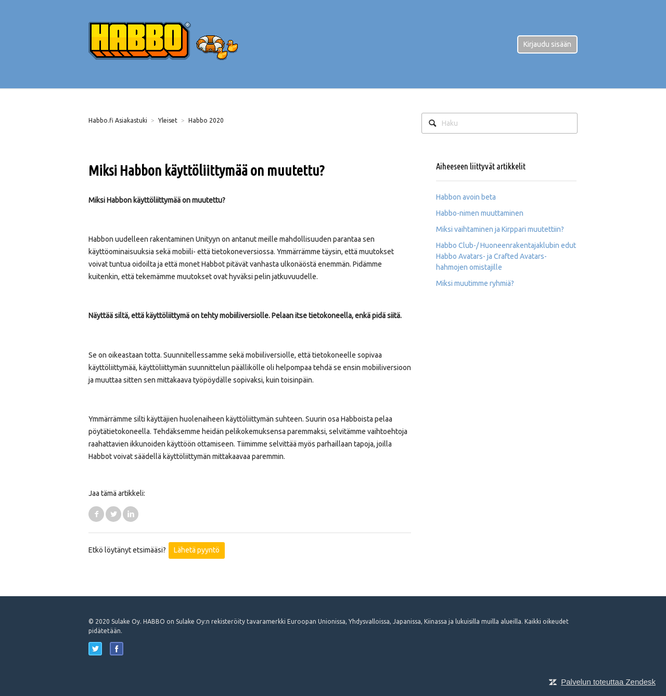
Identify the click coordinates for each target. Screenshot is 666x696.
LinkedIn (130, 514)
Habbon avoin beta (466, 197)
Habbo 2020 (206, 120)
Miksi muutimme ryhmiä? (475, 283)
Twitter (113, 514)
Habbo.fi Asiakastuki (117, 120)
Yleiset (167, 120)
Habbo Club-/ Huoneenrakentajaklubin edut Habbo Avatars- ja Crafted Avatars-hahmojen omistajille (506, 256)
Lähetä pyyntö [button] (197, 550)
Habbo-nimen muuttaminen (479, 213)
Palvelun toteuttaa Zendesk (608, 681)
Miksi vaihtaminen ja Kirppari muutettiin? (500, 229)
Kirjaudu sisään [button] (547, 44)
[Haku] (499, 123)
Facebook (96, 514)
